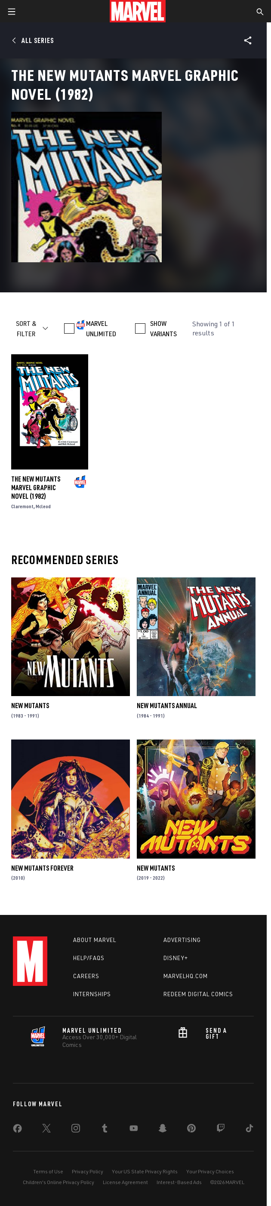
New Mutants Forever (42, 868)
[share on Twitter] (46, 1130)
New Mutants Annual (167, 705)
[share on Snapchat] (162, 1130)
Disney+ (175, 957)
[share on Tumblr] (104, 1130)
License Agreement (125, 1182)
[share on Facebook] (17, 1130)
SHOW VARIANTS (163, 328)
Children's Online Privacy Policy (58, 1182)
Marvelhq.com (185, 976)
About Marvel (94, 939)
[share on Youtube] (133, 1130)
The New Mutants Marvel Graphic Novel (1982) (35, 487)
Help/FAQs (89, 957)
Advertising (182, 939)
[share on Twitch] (220, 1130)
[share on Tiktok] (249, 1130)
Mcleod (43, 506)
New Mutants (30, 705)
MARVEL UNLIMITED (101, 328)
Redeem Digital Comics (198, 994)
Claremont (22, 506)
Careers (86, 976)
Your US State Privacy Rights (145, 1171)
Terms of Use (48, 1171)
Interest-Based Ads (179, 1182)
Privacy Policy (87, 1171)
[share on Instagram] (75, 1130)
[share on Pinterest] (191, 1130)
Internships (92, 994)
